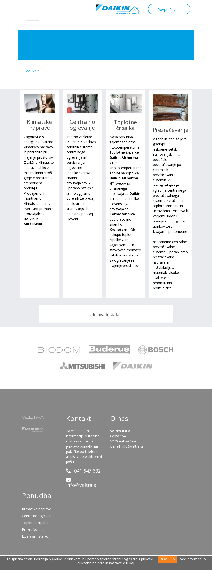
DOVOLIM (167, 559)
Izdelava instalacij (106, 314)
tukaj (130, 563)
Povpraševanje (166, 9)
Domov (31, 71)
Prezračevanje (170, 129)
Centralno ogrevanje (82, 124)
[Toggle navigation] (32, 25)
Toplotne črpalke (125, 124)
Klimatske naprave (39, 124)
